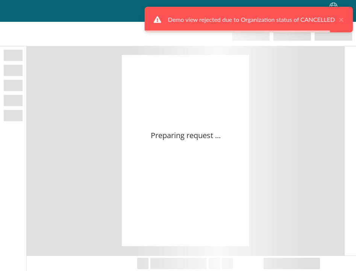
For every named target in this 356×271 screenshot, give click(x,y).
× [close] (330, 19)
